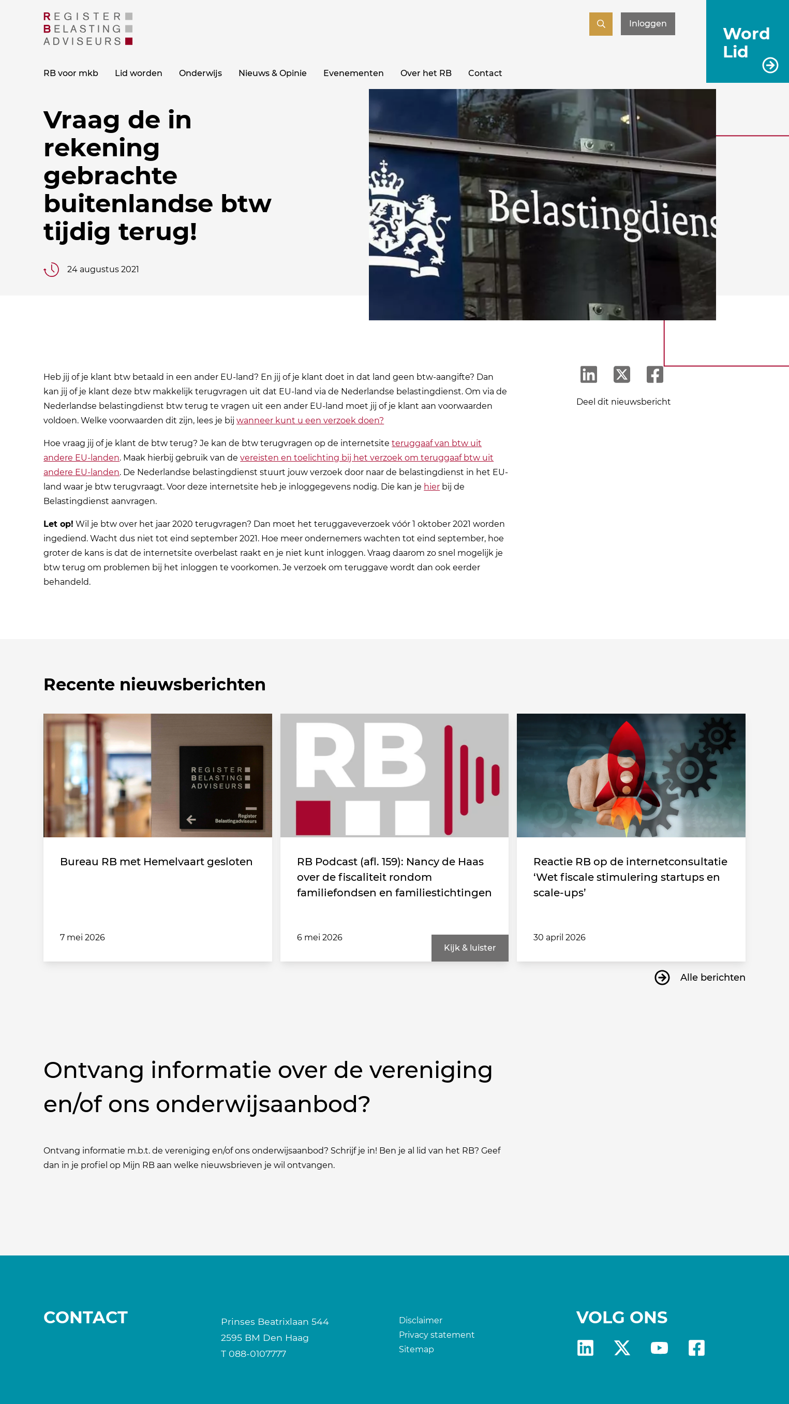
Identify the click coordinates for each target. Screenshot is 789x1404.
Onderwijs (200, 73)
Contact (485, 73)
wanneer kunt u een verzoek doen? (310, 420)
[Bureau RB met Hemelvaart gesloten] (157, 776)
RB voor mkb (70, 73)
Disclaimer (420, 1320)
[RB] (87, 42)
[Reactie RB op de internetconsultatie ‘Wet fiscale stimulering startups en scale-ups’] (631, 776)
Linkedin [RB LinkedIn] (585, 1348)
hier (432, 487)
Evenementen (353, 73)
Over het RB (426, 73)
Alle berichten (713, 977)
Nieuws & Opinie (273, 73)
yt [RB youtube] (659, 1348)
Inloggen (648, 23)
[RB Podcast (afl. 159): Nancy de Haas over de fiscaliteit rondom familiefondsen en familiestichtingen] (394, 776)
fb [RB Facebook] (697, 1348)
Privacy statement (437, 1335)
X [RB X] (622, 1348)
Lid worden (138, 73)
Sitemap (416, 1349)
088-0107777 (257, 1353)
